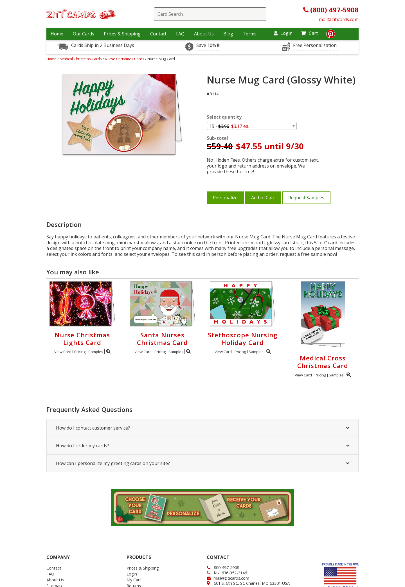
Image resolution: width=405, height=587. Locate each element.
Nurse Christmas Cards (125, 58)
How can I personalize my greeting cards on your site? (202, 463)
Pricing (80, 351)
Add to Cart (263, 198)
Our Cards (83, 34)
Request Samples (306, 198)
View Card (62, 351)
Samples (95, 351)
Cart (309, 33)
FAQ (180, 34)
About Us (204, 34)
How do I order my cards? (202, 445)
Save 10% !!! (208, 45)
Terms (249, 34)
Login (283, 33)
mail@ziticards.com (339, 19)
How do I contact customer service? (202, 428)
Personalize (225, 198)
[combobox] (252, 126)
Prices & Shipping (122, 34)
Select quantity (224, 117)
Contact (158, 34)
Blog (228, 34)
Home (57, 34)
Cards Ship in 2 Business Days (102, 45)
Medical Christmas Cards (81, 58)
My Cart (134, 580)
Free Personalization (315, 45)
